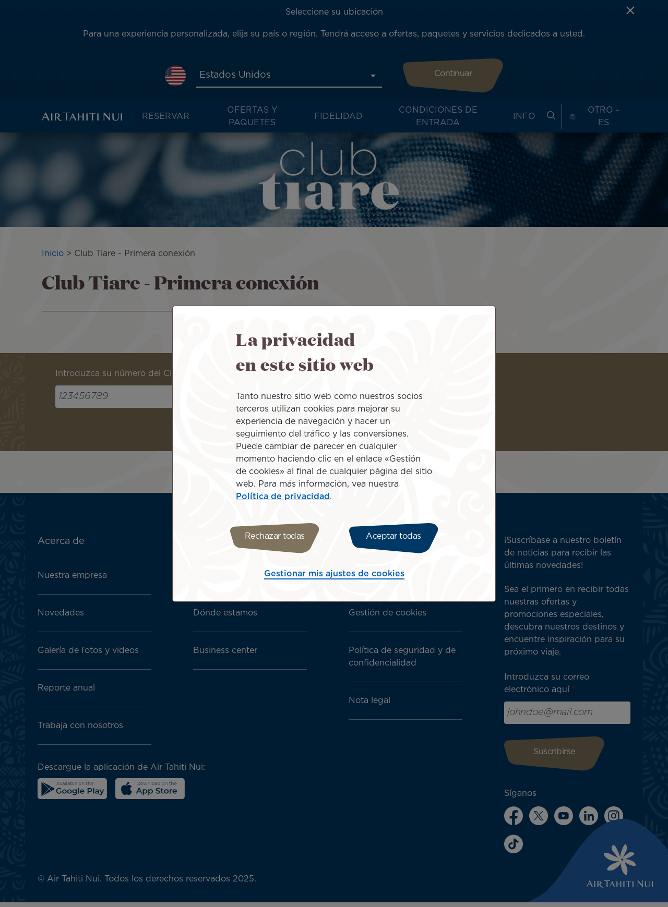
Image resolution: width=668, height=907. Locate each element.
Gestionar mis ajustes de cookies (334, 575)
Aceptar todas (395, 536)
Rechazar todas (273, 536)
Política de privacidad (283, 495)
